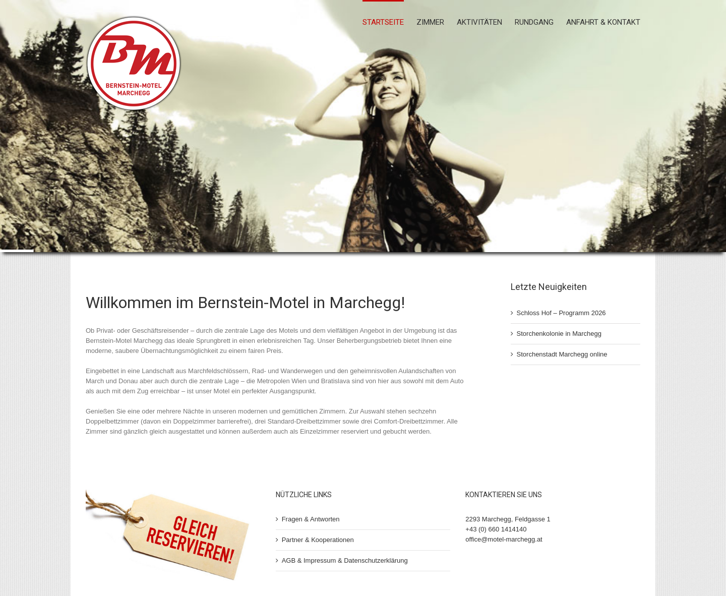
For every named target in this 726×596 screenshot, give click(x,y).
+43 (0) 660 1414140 (495, 529)
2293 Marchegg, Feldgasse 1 (507, 519)
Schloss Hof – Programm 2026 (561, 313)
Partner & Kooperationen (318, 540)
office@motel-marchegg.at (503, 539)
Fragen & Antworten (311, 519)
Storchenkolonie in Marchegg (559, 333)
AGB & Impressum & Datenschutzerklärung (345, 560)
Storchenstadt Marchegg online (562, 354)
